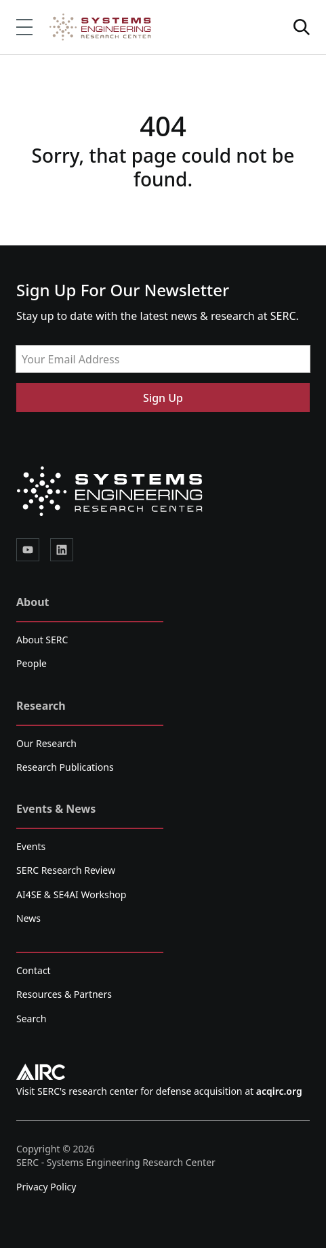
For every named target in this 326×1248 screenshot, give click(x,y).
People (31, 663)
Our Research (46, 743)
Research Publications (65, 767)
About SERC (42, 639)
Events (30, 846)
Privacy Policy (46, 1186)
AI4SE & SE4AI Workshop (71, 894)
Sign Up (163, 397)
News (28, 918)
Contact (33, 970)
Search (31, 1018)
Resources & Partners (64, 994)
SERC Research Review (65, 870)
